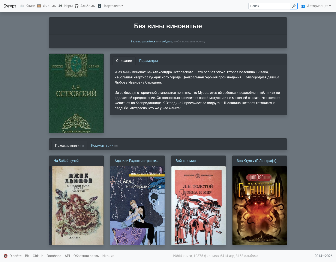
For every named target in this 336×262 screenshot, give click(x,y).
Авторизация (317, 6)
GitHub (38, 256)
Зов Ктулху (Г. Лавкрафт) (256, 161)
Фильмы (50, 6)
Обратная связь (86, 256)
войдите (167, 41)
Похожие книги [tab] (69, 146)
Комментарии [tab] (104, 146)
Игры (68, 6)
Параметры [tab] (148, 61)
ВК (27, 256)
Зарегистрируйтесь (143, 41)
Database (54, 256)
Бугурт (9, 6)
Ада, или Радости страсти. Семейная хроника (136, 161)
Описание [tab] (124, 61)
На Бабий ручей (66, 161)
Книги (30, 6)
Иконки (108, 256)
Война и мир (186, 161)
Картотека (112, 6)
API (67, 256)
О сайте (15, 256)
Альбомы (88, 6)
